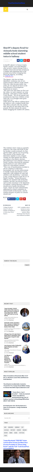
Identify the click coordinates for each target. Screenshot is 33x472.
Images (24, 430)
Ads (5, 427)
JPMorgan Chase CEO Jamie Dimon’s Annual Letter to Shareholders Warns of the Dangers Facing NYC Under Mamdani (12, 336)
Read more (11, 320)
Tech (5, 435)
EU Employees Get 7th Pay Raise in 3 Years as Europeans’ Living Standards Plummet (15, 407)
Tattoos (21, 432)
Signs (15, 432)
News (4, 198)
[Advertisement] (16, 30)
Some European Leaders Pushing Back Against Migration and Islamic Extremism (12, 347)
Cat (22, 427)
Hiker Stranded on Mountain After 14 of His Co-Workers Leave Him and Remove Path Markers (15, 377)
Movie (5, 432)
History (13, 430)
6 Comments (6, 61)
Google (6, 430)
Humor (19, 430)
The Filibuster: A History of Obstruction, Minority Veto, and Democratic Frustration (8, 359)
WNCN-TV (9, 76)
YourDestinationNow (16, 3)
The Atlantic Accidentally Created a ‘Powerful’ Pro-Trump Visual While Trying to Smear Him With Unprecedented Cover (16, 385)
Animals (17, 427)
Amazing (10, 427)
